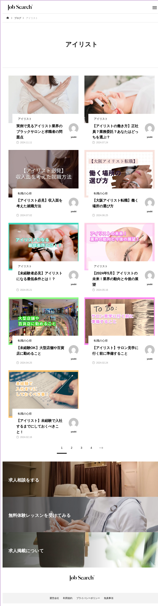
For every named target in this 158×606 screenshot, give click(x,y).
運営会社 (54, 598)
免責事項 (108, 598)
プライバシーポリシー (88, 598)
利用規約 (67, 598)
